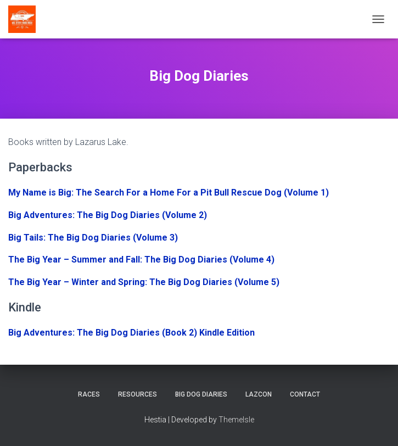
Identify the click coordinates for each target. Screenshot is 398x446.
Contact (305, 394)
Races (89, 394)
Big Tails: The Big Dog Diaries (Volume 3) (93, 237)
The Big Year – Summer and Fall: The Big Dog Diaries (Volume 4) (141, 259)
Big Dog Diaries (201, 394)
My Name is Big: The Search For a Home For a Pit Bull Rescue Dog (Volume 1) (168, 192)
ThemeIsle (236, 419)
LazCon (258, 394)
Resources (137, 394)
